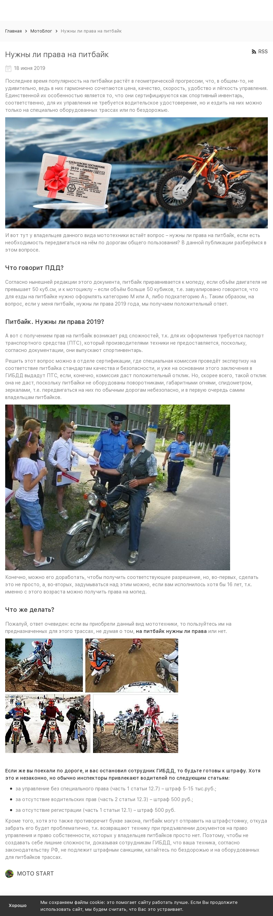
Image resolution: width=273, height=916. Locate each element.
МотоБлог (41, 31)
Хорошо (18, 905)
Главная (13, 31)
